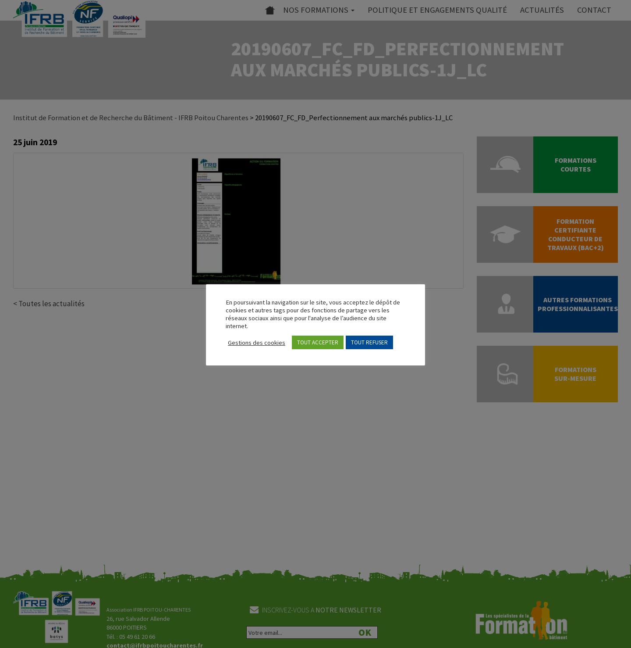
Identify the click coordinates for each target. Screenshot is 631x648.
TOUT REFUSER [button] (369, 342)
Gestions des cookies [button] (256, 343)
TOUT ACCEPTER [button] (317, 342)
